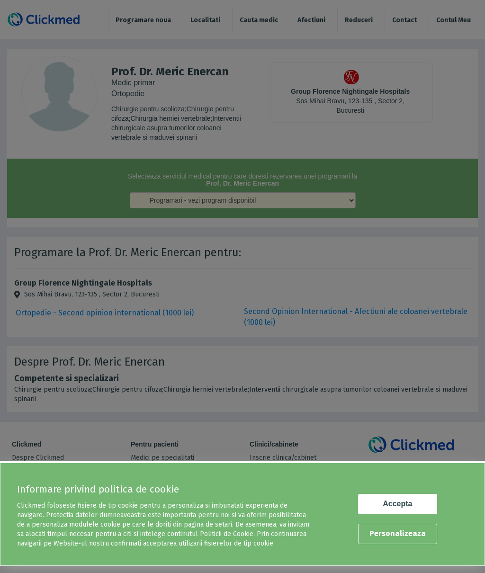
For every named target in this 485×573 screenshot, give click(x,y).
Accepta (397, 504)
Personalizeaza (397, 533)
